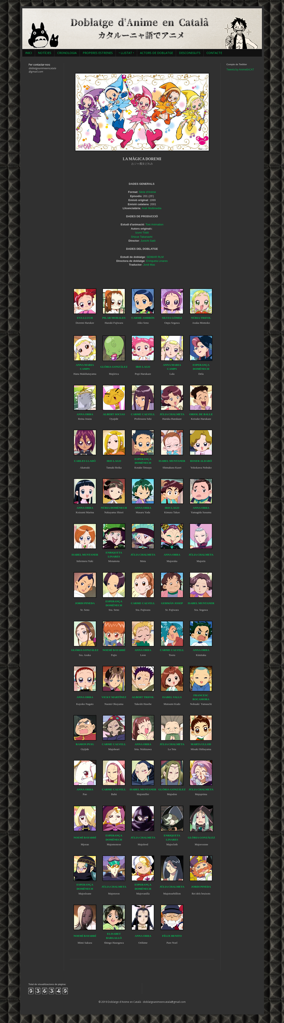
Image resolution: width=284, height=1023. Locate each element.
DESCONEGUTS (189, 53)
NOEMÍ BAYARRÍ (114, 650)
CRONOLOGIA (67, 53)
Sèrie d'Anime (147, 192)
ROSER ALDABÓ (201, 460)
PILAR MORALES (113, 317)
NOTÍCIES (44, 53)
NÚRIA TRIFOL (201, 317)
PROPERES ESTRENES (98, 53)
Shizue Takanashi (141, 236)
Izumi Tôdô (142, 232)
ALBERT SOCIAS (114, 414)
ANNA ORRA (84, 414)
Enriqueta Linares (157, 260)
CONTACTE (214, 53)
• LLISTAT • (126, 53)
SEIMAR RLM (155, 257)
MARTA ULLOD (201, 744)
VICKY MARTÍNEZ (113, 697)
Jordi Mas (149, 264)
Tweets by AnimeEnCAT (240, 69)
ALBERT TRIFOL (143, 697)
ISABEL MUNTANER (172, 460)
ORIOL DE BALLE (201, 414)
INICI (28, 53)
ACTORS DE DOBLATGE (156, 53)
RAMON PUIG (85, 744)
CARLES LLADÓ (85, 460)
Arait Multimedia (151, 208)
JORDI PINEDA (85, 603)
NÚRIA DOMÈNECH (114, 507)
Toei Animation (154, 224)
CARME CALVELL (143, 414)
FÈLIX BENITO (172, 935)
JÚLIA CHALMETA (172, 414)
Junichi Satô (148, 240)
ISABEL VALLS (172, 697)
